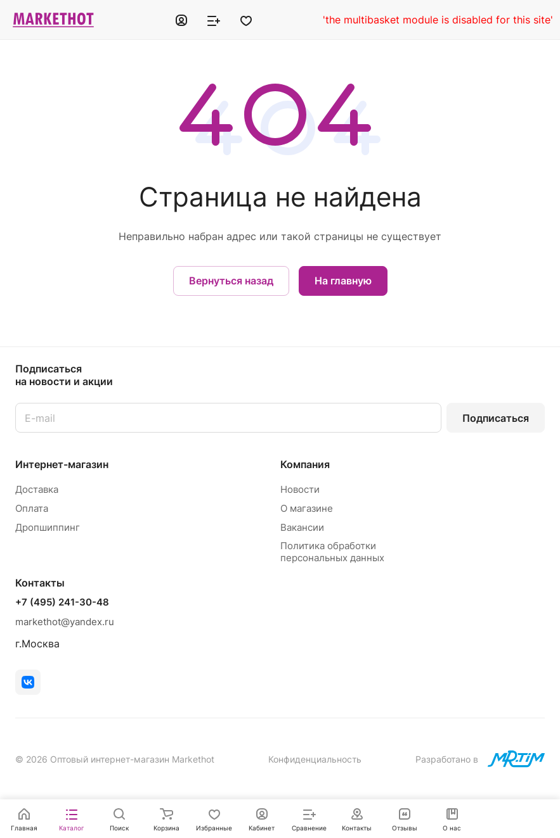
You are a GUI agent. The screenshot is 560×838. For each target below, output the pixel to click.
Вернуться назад (231, 280)
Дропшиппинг (47, 527)
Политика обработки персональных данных (332, 552)
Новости (300, 489)
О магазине (306, 508)
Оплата (31, 508)
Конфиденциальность (314, 759)
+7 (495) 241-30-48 (62, 602)
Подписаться (495, 418)
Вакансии (302, 527)
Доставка (36, 489)
